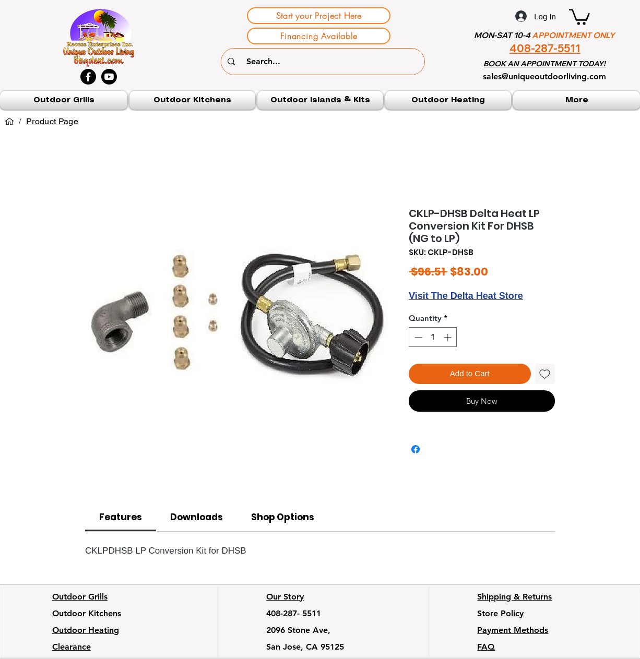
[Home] (9, 121)
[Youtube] (109, 77)
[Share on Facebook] (415, 449)
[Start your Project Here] (318, 15)
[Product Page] (52, 121)
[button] (579, 16)
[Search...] (324, 62)
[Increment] (449, 337)
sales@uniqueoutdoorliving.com (544, 76)
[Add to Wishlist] (545, 374)
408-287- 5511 (293, 613)
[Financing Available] (318, 36)
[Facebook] (88, 77)
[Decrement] (417, 337)
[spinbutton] (433, 337)
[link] (120, 517)
